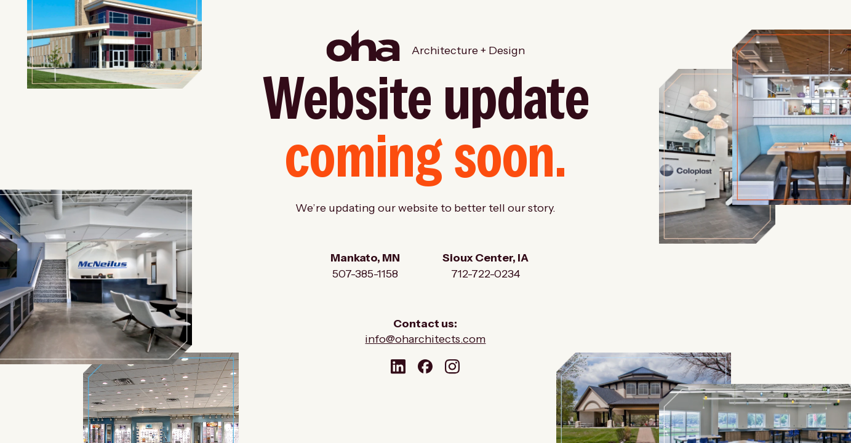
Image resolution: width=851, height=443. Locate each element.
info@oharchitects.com (425, 339)
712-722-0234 (485, 274)
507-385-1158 (365, 274)
